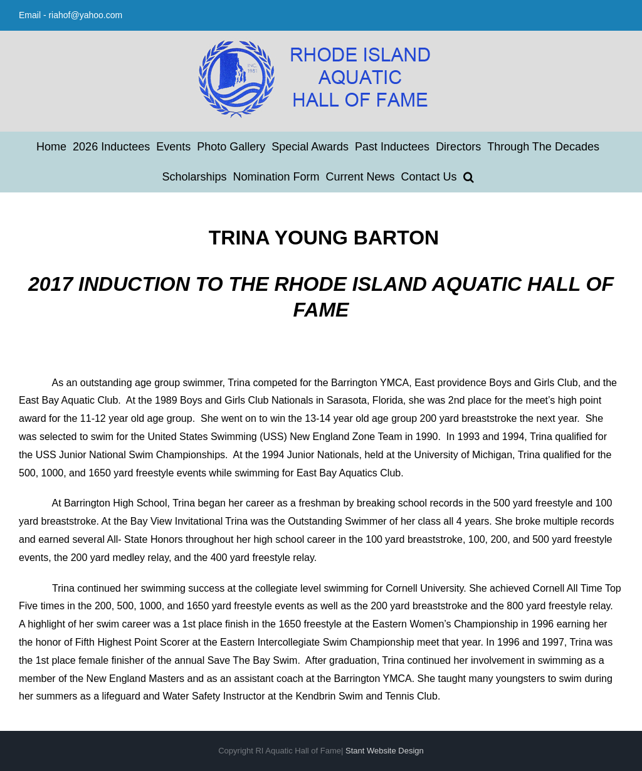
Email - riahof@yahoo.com (70, 15)
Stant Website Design (384, 750)
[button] (468, 177)
